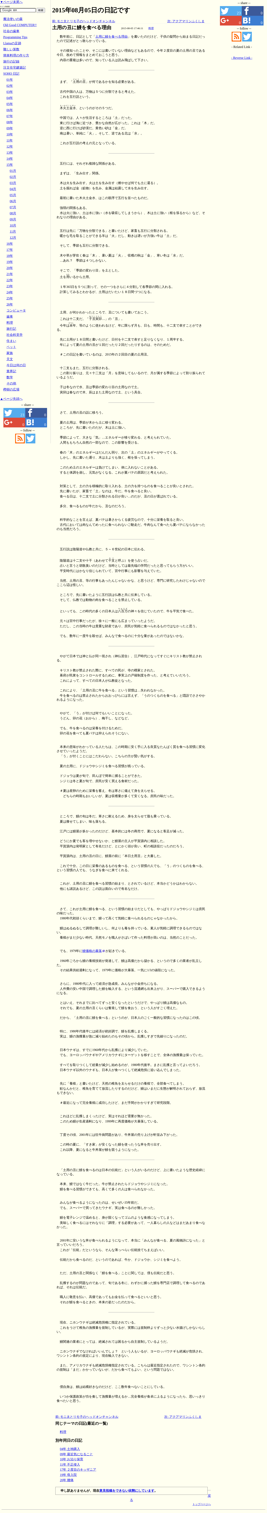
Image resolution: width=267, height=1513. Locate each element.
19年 (9, 262)
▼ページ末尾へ (11, 2)
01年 (9, 79)
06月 (13, 201)
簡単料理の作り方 (16, 55)
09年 (9, 128)
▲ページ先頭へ (11, 398)
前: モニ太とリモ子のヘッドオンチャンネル (83, 21)
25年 (9, 298)
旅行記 (11, 328)
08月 (13, 213)
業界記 (11, 371)
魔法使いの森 (13, 19)
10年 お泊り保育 (71, 1459)
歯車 (9, 316)
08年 (9, 122)
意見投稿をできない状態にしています (126, 1490)
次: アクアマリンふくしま (185, 21)
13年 (9, 152)
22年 (9, 280)
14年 (9, 158)
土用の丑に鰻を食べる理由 (81, 27)
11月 (13, 231)
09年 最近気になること (76, 1454)
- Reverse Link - (241, 58)
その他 (11, 383)
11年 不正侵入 (70, 1464)
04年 (9, 98)
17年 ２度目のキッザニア (78, 1469)
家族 (9, 353)
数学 (9, 377)
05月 (13, 195)
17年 (9, 249)
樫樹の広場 (11, 389)
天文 (9, 359)
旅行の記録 (11, 61)
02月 (13, 177)
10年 (9, 134)
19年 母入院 (68, 1475)
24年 (9, 292)
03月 (13, 183)
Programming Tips (15, 37)
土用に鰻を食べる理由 (111, 36)
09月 (13, 219)
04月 (13, 189)
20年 (9, 268)
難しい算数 (11, 49)
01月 (13, 170)
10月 (13, 225)
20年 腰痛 (67, 1480)
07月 (13, 207)
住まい (11, 341)
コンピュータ (16, 310)
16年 (9, 243)
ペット (11, 347)
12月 (13, 237)
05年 (9, 104)
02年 (9, 85)
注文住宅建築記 (14, 67)
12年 (9, 146)
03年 (9, 92)
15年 (9, 164)
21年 (9, 274)
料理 (151, 28)
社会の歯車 (11, 31)
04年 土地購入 (70, 1449)
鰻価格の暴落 (92, 951)
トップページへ (201, 1504)
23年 (9, 286)
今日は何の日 (16, 365)
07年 (9, 116)
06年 (9, 110)
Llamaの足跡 (12, 43)
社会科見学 (14, 334)
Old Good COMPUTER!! (20, 25)
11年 (9, 140)
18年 (9, 256)
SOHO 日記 (11, 73)
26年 (9, 304)
